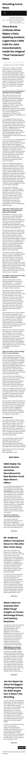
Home (3, 20)
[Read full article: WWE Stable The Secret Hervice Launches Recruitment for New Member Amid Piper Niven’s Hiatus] (14, 497)
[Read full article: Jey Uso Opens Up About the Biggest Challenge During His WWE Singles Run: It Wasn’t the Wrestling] (14, 712)
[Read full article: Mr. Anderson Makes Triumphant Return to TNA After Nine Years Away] (14, 567)
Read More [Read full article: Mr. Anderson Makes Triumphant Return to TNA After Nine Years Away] (14, 596)
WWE (8, 20)
